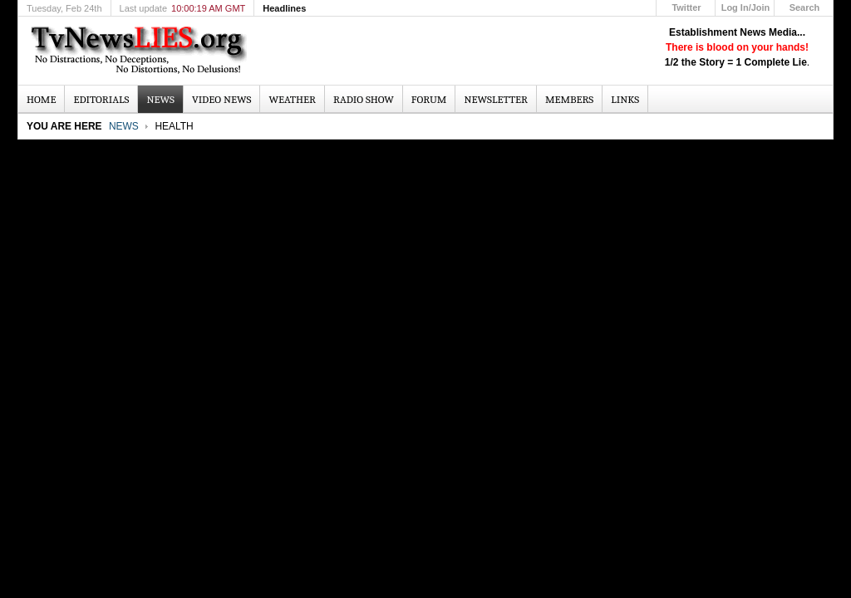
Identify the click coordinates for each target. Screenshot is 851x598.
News (124, 126)
